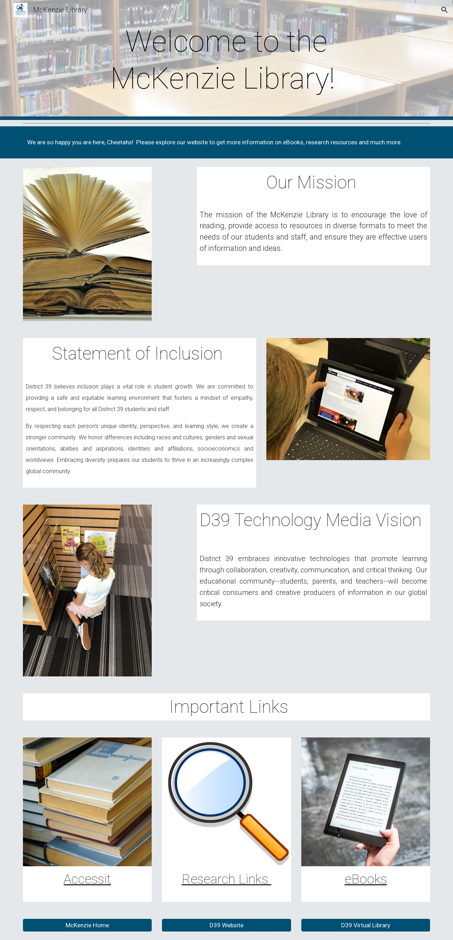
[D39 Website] (226, 925)
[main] (226, 60)
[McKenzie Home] (87, 925)
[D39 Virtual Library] (366, 925)
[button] (444, 9)
